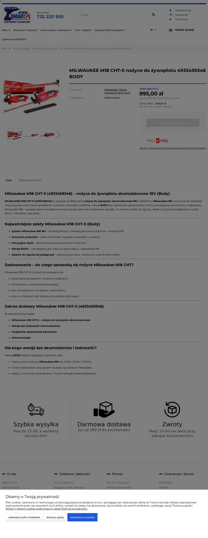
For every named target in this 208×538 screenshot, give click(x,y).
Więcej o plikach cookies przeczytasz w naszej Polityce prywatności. (47, 508)
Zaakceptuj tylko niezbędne (24, 517)
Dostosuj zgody (55, 517)
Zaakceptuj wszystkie (82, 517)
